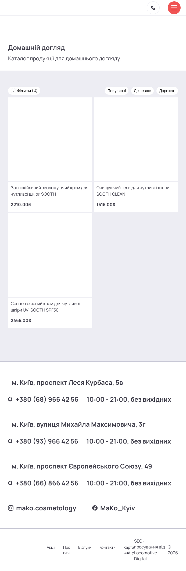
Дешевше (142, 90)
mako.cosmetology (42, 507)
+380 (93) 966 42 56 (43, 441)
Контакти (107, 547)
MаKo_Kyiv (113, 507)
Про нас (66, 550)
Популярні (117, 90)
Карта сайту (129, 550)
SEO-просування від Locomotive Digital (149, 550)
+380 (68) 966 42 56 (43, 399)
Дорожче (167, 90)
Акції (51, 547)
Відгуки (84, 547)
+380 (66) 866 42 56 (43, 482)
